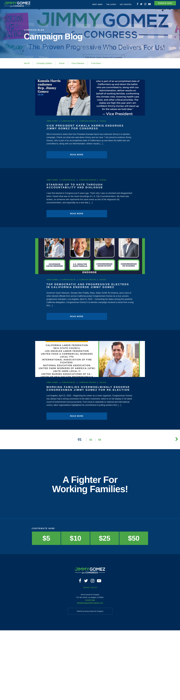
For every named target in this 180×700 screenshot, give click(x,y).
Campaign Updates (45, 63)
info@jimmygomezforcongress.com (90, 673)
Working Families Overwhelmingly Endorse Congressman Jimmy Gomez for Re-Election (88, 454)
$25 (104, 605)
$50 (133, 605)
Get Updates (121, 4)
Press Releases (81, 63)
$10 (75, 605)
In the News (100, 63)
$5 (46, 605)
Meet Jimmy (93, 4)
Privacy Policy (90, 657)
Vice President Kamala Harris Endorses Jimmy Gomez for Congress (88, 147)
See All (27, 63)
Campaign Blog (68, 141)
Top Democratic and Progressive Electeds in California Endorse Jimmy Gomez (86, 327)
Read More (63, 175)
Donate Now (162, 4)
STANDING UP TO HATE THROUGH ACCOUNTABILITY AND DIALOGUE (77, 206)
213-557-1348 (90, 670)
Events (64, 63)
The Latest (107, 4)
